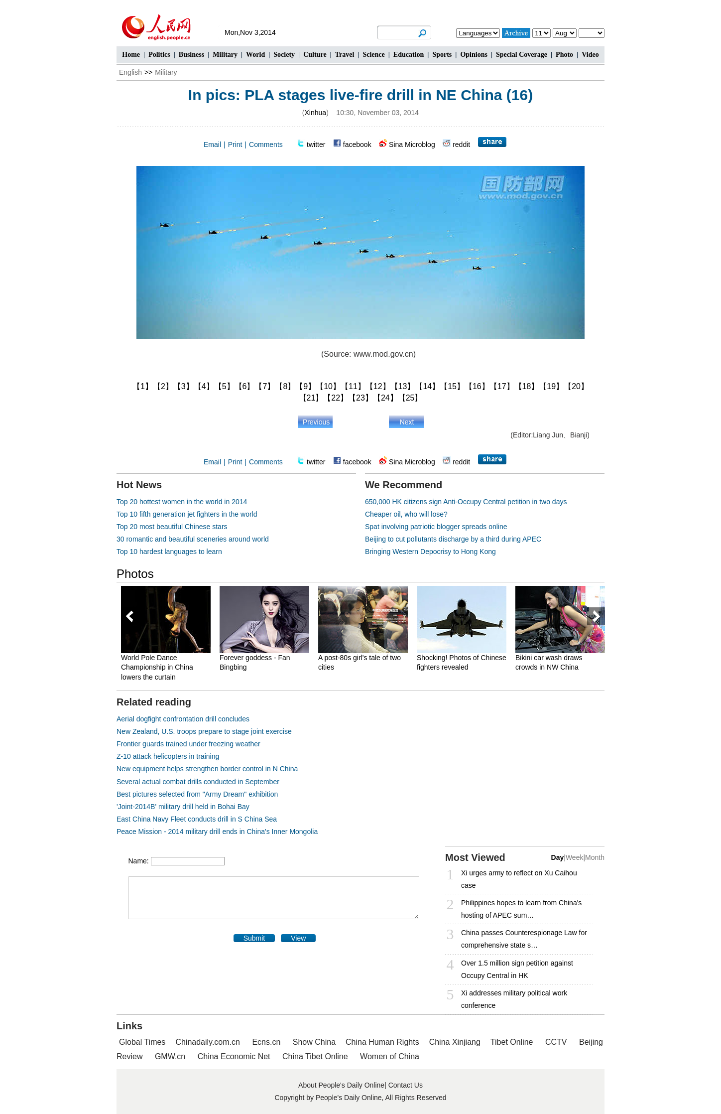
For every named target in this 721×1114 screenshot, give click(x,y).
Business (191, 54)
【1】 (142, 386)
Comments (266, 144)
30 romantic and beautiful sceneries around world (193, 539)
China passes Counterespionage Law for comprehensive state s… (524, 939)
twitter (316, 144)
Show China (314, 1042)
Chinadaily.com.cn (207, 1042)
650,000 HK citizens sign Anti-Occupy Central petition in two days (466, 502)
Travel (345, 54)
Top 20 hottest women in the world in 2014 (182, 502)
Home (131, 54)
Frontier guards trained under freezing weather (188, 744)
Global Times (142, 1042)
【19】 (551, 386)
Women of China (389, 1056)
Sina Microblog (412, 144)
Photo (564, 54)
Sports (442, 54)
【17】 (501, 386)
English (130, 72)
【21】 (311, 398)
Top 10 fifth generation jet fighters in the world (187, 514)
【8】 (285, 386)
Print (235, 144)
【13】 (402, 386)
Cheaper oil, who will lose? (406, 514)
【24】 (385, 398)
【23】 (360, 398)
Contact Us (405, 1085)
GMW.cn (171, 1056)
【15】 (452, 386)
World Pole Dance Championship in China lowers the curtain (157, 667)
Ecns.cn (266, 1042)
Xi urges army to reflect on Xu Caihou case (519, 879)
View (298, 938)
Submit (254, 938)
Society (284, 54)
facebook (357, 144)
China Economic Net (234, 1056)
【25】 (410, 398)
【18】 (526, 386)
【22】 (335, 398)
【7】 (264, 386)
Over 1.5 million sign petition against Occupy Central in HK (517, 969)
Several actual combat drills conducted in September (198, 782)
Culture (314, 54)
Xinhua (316, 113)
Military (225, 54)
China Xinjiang (455, 1042)
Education (408, 54)
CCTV (556, 1042)
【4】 (204, 386)
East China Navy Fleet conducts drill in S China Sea (197, 819)
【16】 (477, 386)
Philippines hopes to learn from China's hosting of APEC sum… (521, 909)
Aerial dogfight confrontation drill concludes (183, 719)
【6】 (245, 386)
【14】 (427, 386)
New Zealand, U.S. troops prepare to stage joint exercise (204, 731)
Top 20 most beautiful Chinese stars (172, 527)
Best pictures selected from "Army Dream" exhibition (197, 794)
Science (373, 54)
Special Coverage (521, 54)
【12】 (377, 386)
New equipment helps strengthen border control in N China (207, 769)
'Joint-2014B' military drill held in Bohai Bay (183, 807)
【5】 (224, 386)
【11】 (353, 386)
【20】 (576, 386)
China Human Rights (382, 1042)
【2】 (163, 386)
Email (212, 144)
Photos (135, 573)
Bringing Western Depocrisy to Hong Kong (430, 552)
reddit (461, 144)
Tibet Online (511, 1042)
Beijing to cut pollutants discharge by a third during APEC (453, 539)
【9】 (305, 386)
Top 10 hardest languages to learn (169, 552)
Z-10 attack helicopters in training (168, 756)
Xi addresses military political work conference (514, 999)
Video (590, 54)
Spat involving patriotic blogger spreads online (436, 527)
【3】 (183, 386)
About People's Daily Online (341, 1085)
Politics (159, 54)
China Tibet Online (315, 1056)
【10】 (328, 386)
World (255, 54)
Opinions (473, 54)
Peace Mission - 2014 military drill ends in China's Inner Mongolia (217, 832)
